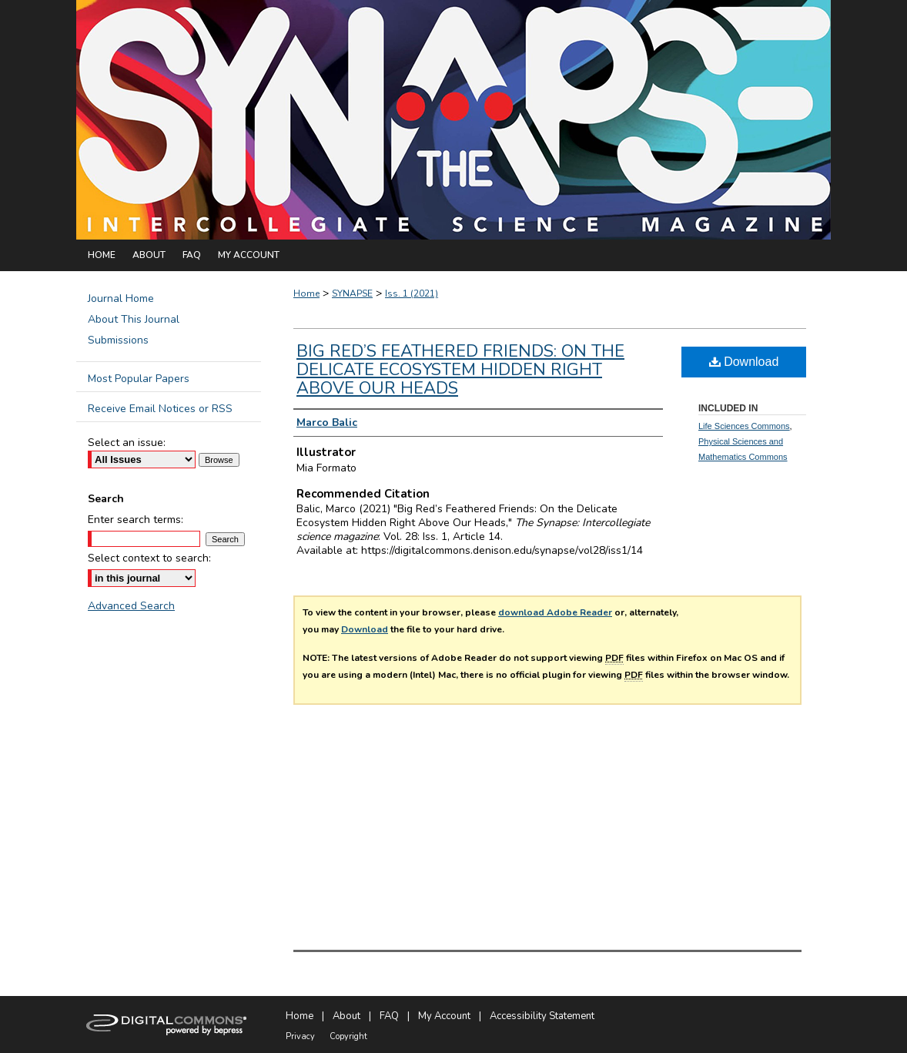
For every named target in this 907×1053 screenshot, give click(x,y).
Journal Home (121, 298)
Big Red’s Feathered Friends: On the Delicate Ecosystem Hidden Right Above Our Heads (460, 370)
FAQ (389, 1016)
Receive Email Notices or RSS (160, 408)
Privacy (300, 1036)
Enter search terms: (135, 519)
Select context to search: (149, 558)
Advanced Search (131, 606)
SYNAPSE (352, 293)
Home (306, 293)
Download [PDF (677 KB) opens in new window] (744, 361)
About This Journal (133, 319)
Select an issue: (127, 442)
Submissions (118, 340)
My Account (444, 1016)
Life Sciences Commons (744, 426)
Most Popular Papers (138, 378)
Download (364, 629)
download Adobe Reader (555, 612)
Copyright (348, 1036)
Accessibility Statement (542, 1016)
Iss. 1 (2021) (411, 293)
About (346, 1016)
